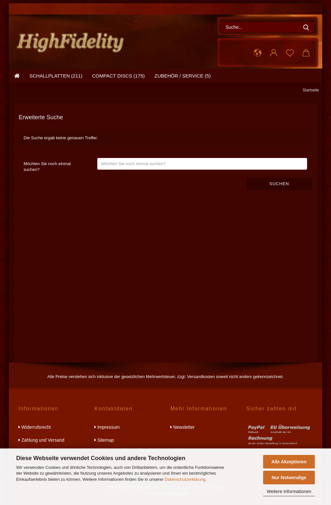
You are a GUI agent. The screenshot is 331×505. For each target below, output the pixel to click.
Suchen (279, 183)
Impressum (107, 427)
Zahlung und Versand (41, 440)
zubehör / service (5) (183, 76)
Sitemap (104, 440)
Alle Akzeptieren (289, 461)
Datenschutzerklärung (185, 479)
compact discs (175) (118, 76)
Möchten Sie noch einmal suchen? (47, 166)
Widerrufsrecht (34, 427)
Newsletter (182, 427)
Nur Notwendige (289, 477)
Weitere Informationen (289, 491)
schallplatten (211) (55, 76)
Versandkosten (201, 376)
